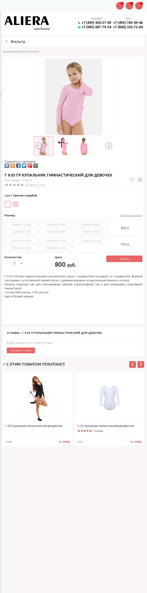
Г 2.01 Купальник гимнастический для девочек (105, 425)
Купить (124, 258)
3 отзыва (98, 431)
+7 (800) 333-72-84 (128, 27)
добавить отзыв (35, 184)
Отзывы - (54, 332)
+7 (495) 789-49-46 (128, 22)
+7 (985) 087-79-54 (96, 27)
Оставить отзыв (21, 350)
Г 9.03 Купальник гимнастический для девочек (34, 425)
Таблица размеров (131, 215)
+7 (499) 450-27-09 (96, 22)
